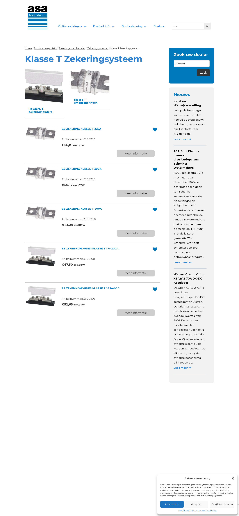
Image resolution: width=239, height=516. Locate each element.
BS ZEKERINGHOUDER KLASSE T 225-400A (91, 288)
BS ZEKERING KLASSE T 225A (81, 128)
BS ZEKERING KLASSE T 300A (82, 168)
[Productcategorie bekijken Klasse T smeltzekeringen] (90, 88)
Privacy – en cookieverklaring (203, 511)
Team (92, 5)
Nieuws (60, 5)
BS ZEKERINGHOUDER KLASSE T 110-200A (90, 248)
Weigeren (196, 504)
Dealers (106, 5)
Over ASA (77, 5)
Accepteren (172, 504)
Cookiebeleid (183, 511)
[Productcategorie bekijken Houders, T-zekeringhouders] (44, 93)
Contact (122, 5)
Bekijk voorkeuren (222, 504)
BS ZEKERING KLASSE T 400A (82, 208)
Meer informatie (136, 153)
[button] (232, 478)
